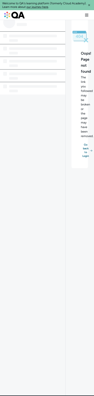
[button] (89, 5)
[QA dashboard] (14, 15)
